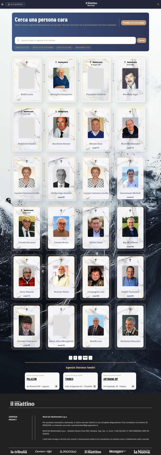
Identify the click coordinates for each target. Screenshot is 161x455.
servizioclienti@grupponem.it (85, 425)
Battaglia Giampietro (61, 94)
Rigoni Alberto (130, 242)
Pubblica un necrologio (133, 22)
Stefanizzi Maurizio (130, 341)
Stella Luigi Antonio (61, 192)
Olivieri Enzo (95, 242)
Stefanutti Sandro (27, 143)
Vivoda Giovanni (26, 242)
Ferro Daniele (27, 291)
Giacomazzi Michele (130, 192)
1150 (85, 357)
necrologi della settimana (43, 47)
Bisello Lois (96, 341)
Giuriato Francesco (27, 341)
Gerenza (13, 417)
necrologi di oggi (22, 47)
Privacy (13, 419)
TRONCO (69, 379)
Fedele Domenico (130, 291)
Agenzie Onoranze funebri (80, 367)
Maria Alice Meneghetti (61, 341)
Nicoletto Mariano (130, 143)
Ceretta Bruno (61, 242)
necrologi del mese (64, 47)
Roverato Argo (130, 94)
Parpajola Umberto (96, 94)
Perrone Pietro (61, 291)
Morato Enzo (95, 143)
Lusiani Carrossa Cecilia (26, 192)
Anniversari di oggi (83, 47)
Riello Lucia (27, 94)
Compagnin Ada (95, 291)
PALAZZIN (32, 379)
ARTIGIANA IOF (110, 379)
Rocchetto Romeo (61, 143)
